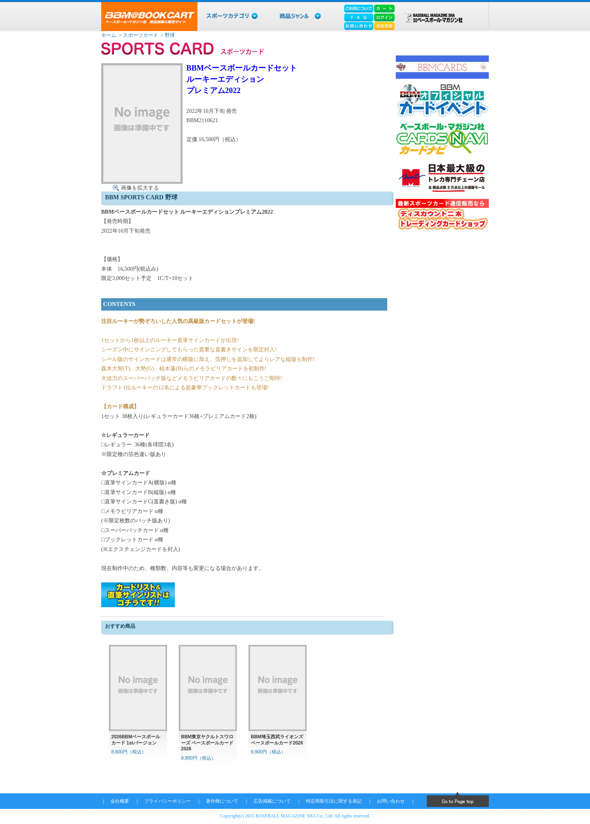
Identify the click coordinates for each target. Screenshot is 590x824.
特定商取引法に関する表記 (334, 801)
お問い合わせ (391, 801)
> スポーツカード (137, 35)
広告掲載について (272, 801)
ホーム (108, 35)
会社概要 (119, 801)
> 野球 (167, 35)
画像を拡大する (140, 188)
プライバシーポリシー (167, 801)
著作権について (222, 801)
